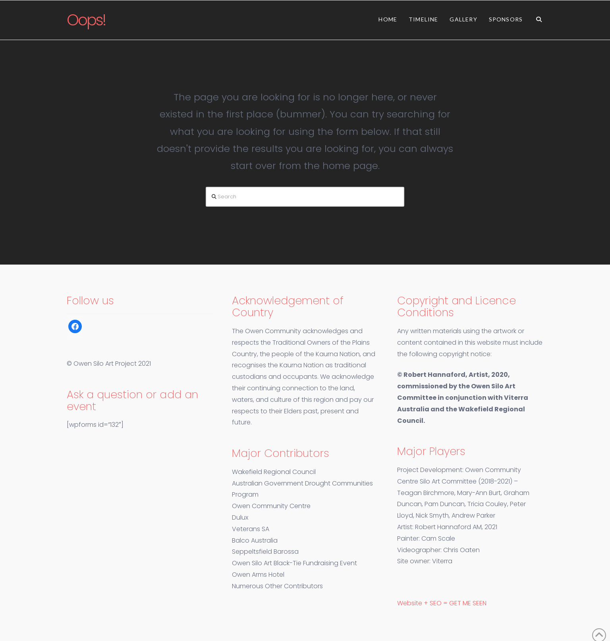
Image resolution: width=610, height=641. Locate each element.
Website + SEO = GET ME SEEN (441, 603)
